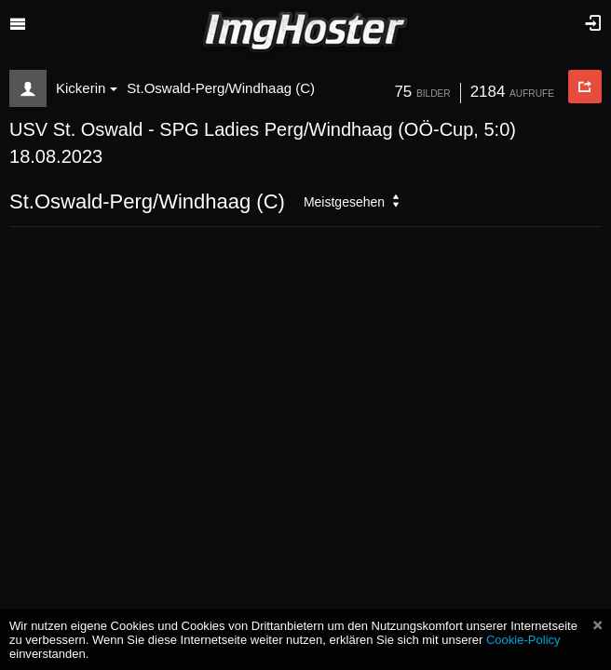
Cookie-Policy (523, 640)
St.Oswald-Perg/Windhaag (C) (221, 88)
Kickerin (86, 88)
